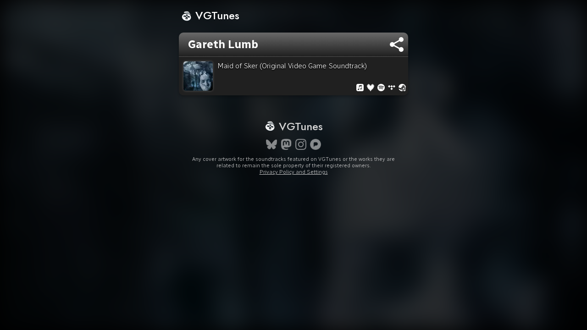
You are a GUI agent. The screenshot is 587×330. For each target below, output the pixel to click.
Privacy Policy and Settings (294, 188)
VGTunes (210, 15)
